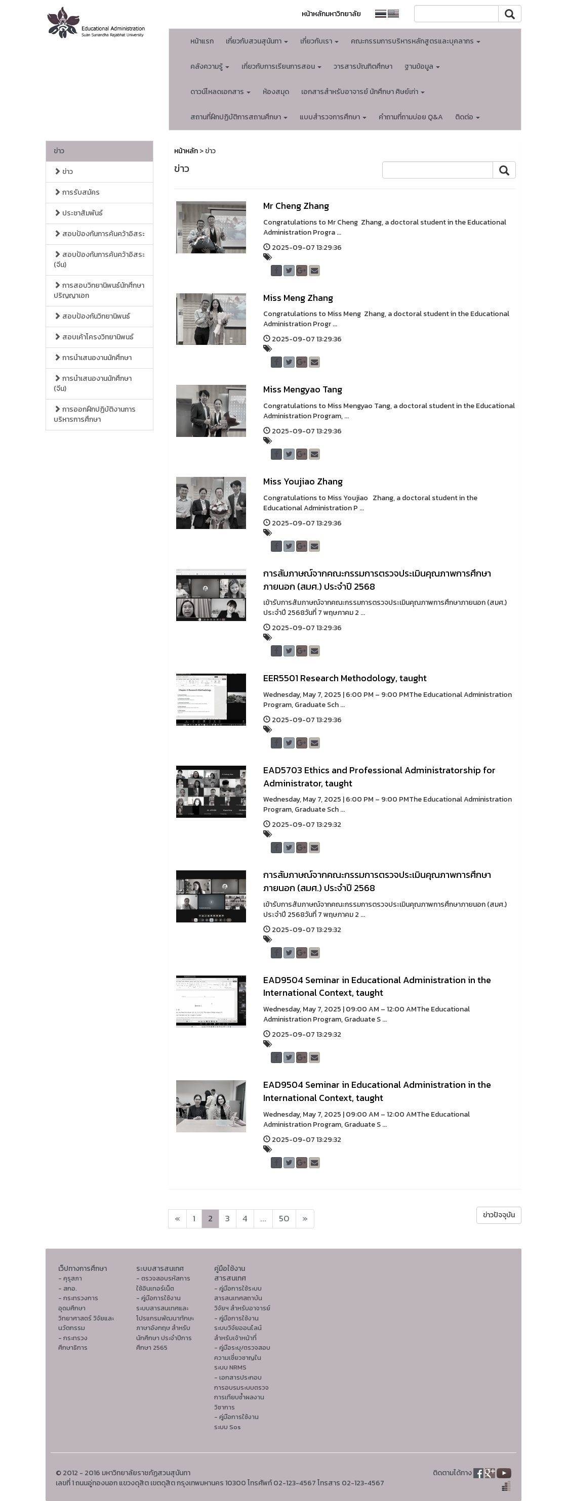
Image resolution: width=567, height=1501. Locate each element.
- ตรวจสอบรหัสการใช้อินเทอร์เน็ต (163, 1283)
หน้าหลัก (186, 151)
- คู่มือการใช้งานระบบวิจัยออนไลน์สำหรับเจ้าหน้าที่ (238, 1328)
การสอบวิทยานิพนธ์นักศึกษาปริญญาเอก (99, 290)
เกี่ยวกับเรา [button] (319, 41)
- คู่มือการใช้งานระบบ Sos (236, 1422)
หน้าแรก (202, 41)
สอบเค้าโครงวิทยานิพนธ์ (94, 337)
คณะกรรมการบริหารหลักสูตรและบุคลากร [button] (415, 41)
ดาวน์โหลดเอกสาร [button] (220, 91)
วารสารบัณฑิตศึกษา (363, 66)
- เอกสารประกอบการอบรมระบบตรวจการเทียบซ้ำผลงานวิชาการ (241, 1392)
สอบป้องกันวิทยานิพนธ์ (92, 316)
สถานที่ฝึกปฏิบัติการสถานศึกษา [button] (239, 117)
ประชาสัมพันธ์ (78, 213)
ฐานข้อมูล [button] (422, 66)
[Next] (177, 1218)
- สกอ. (67, 1288)
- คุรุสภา (70, 1278)
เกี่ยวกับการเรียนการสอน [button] (281, 66)
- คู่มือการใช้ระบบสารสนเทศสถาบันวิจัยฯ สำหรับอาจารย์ (242, 1298)
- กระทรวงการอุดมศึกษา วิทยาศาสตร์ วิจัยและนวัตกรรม (86, 1313)
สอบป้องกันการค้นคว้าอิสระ (99, 234)
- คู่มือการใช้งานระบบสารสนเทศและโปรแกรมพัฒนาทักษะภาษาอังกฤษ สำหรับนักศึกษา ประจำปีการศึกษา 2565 (165, 1322)
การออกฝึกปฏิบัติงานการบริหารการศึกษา (95, 414)
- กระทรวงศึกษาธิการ (73, 1343)
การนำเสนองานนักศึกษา (93, 357)
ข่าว (59, 151)
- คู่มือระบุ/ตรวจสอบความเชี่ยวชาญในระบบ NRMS (242, 1357)
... (263, 1218)
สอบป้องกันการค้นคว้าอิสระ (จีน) (99, 259)
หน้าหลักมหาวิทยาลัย (331, 14)
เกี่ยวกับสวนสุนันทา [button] (257, 41)
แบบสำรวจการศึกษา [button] (333, 117)
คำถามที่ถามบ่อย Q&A (411, 117)
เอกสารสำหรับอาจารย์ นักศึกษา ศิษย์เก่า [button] (363, 91)
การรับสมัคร (77, 192)
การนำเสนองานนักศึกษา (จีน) (93, 383)
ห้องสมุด (276, 91)
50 (284, 1218)
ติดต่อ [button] (467, 117)
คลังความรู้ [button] (209, 66)
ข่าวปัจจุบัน (499, 1215)
